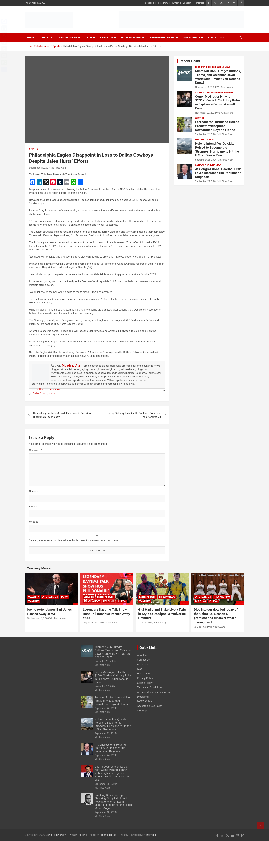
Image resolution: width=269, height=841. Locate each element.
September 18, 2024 (105, 812)
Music (64, 597)
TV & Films (33, 601)
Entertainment (131, 37)
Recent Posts (189, 61)
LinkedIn (187, 3)
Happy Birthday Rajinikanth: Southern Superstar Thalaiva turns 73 (134, 415)
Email (33, 506)
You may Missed (39, 568)
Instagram (163, 3)
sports (54, 393)
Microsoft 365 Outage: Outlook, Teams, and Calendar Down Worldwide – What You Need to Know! (218, 77)
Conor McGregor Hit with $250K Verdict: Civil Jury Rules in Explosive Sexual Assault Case (217, 102)
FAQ (139, 668)
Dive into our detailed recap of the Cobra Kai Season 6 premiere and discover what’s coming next (216, 616)
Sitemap (142, 710)
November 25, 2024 (205, 87)
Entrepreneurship (161, 37)
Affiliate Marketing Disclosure (154, 692)
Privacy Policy (145, 678)
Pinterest (199, 3)
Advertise (142, 664)
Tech (88, 37)
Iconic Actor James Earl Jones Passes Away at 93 (49, 612)
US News (228, 92)
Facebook (149, 3)
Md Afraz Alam (59, 167)
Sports (33, 148)
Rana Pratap (159, 622)
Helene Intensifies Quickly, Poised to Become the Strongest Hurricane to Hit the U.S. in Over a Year (217, 149)
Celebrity (200, 92)
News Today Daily (55, 834)
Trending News (67, 37)
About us (142, 655)
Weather (199, 118)
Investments (191, 37)
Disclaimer (143, 696)
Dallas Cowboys (41, 393)
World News (223, 67)
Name (33, 491)
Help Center (143, 673)
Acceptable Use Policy (149, 706)
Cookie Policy (145, 682)
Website (33, 521)
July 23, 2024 (145, 622)
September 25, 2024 (206, 159)
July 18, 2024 (201, 627)
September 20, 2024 (105, 783)
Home (31, 37)
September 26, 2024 (206, 134)
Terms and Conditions (149, 687)
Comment (35, 450)
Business (211, 67)
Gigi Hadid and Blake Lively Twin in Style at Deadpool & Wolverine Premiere (162, 614)
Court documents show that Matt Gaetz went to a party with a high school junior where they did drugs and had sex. (112, 773)
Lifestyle (106, 37)
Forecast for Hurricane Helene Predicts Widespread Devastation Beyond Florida (217, 126)
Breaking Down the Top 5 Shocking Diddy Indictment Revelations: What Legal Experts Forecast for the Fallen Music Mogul (113, 801)
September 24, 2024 (206, 181)
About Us (46, 37)
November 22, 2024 (205, 112)
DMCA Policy (144, 701)
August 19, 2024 (91, 622)
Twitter (175, 3)
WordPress (149, 834)
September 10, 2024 (38, 618)
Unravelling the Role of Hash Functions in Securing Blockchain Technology (62, 415)
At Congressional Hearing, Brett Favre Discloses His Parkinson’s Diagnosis (218, 173)
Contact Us (216, 37)
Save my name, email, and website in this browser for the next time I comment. (74, 540)
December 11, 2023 (39, 167)
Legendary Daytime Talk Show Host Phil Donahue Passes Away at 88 (106, 614)
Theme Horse (108, 834)
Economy (200, 67)
